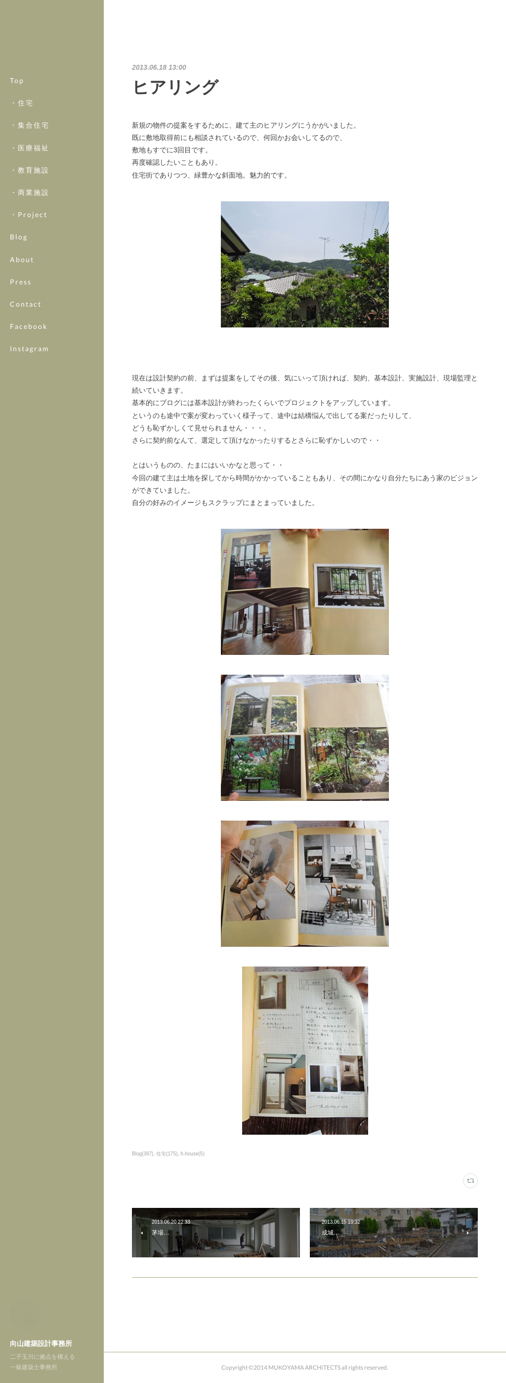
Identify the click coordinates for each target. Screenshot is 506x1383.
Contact (26, 304)
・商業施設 (29, 192)
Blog (19, 236)
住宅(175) (166, 1153)
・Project (28, 214)
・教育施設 (29, 170)
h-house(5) (192, 1153)
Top (17, 80)
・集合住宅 (29, 125)
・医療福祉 (29, 147)
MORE (22, 326)
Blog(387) (142, 1153)
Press (21, 281)
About (22, 259)
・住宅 (22, 102)
